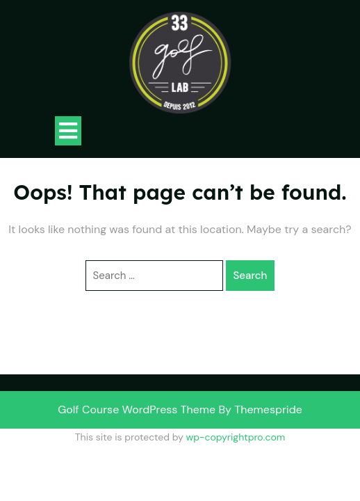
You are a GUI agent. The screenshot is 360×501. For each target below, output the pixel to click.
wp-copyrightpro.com (235, 437)
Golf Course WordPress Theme (136, 409)
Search (251, 276)
